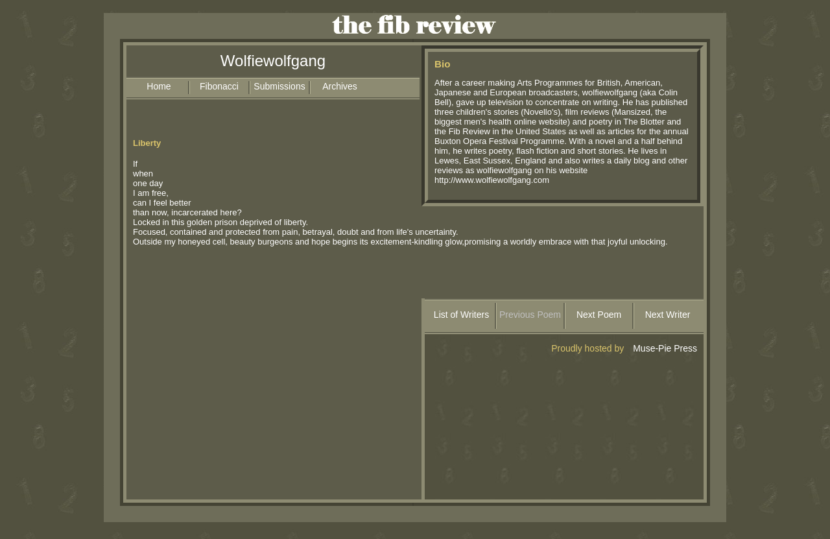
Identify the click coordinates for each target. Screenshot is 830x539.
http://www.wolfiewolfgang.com (491, 180)
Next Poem (598, 314)
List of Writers (461, 314)
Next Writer (668, 314)
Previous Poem (530, 314)
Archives (339, 86)
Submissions (279, 86)
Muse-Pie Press (665, 348)
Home (159, 86)
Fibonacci (219, 86)
